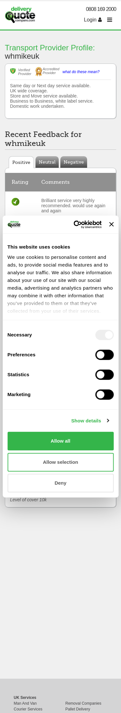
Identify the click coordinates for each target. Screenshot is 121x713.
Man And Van (25, 703)
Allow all (60, 441)
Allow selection (60, 462)
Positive (21, 162)
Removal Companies (83, 703)
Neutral (47, 162)
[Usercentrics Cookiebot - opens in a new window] (76, 224)
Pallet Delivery (78, 709)
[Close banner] (111, 224)
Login (93, 19)
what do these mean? (81, 72)
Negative (74, 162)
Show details (86, 420)
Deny (60, 483)
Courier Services (28, 709)
